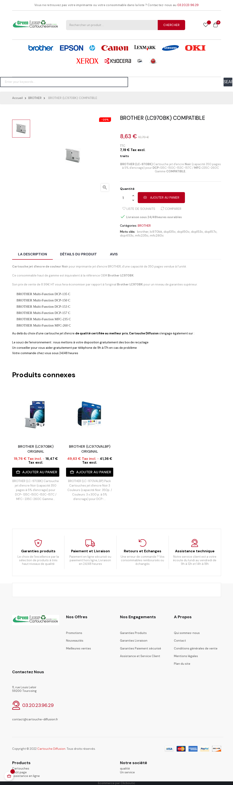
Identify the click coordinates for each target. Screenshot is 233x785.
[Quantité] (126, 198)
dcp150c (183, 232)
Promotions (74, 633)
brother (143, 232)
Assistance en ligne (26, 776)
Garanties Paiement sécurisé (140, 648)
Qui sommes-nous (187, 633)
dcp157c (210, 232)
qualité (125, 768)
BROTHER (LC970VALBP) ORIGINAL (89, 449)
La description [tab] (32, 254)
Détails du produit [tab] (78, 254)
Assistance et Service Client (140, 656)
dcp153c (197, 232)
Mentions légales (186, 656)
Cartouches (20, 768)
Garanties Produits (133, 633)
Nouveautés (74, 640)
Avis (114, 254)
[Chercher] (64, 82)
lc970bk (156, 232)
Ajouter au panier (161, 197)
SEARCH (228, 82)
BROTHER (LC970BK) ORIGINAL (35, 449)
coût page (19, 772)
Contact (180, 640)
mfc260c (157, 235)
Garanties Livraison (133, 640)
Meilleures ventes (78, 648)
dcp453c (127, 235)
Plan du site (182, 664)
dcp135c (170, 232)
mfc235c (142, 235)
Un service (127, 772)
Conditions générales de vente (195, 648)
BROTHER (144, 226)
